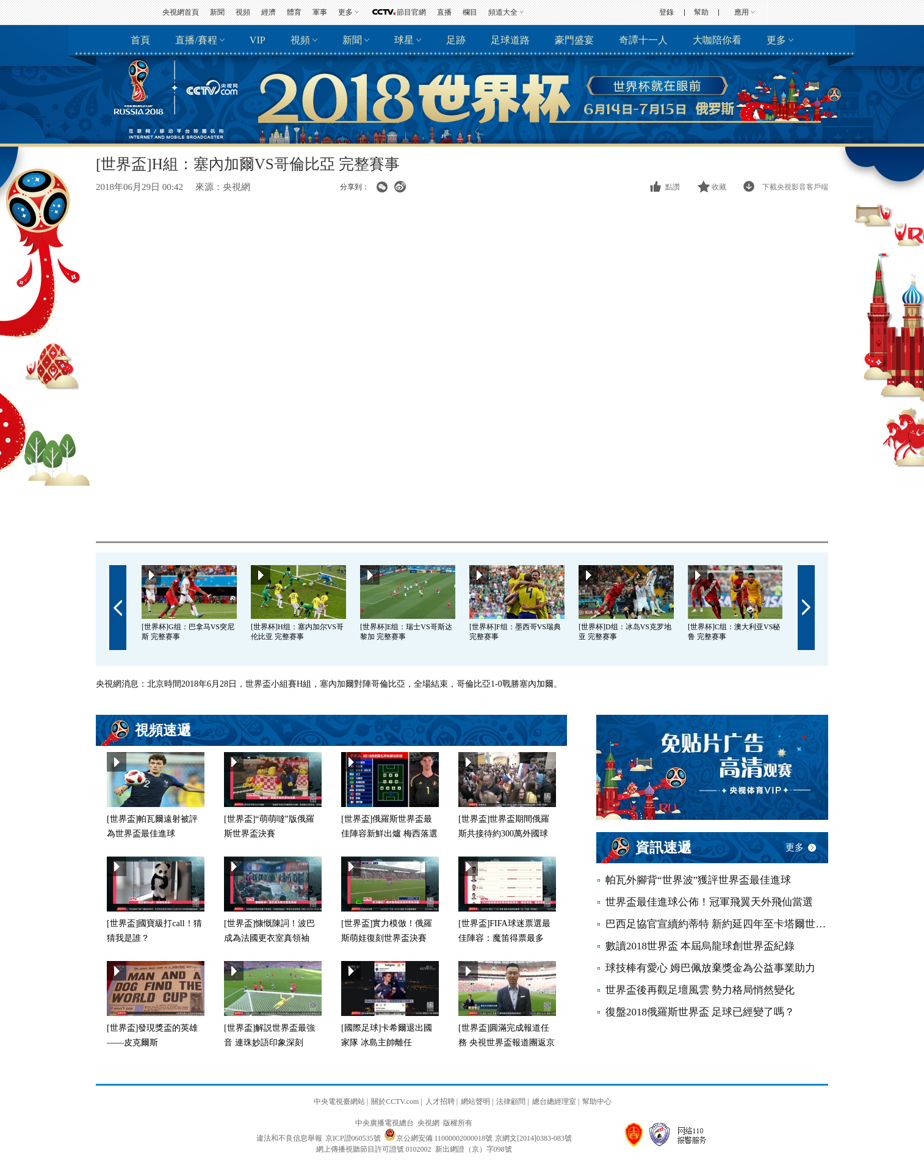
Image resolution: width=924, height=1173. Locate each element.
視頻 (243, 12)
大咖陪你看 (717, 40)
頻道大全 (503, 12)
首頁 (140, 40)
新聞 (217, 12)
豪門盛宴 (574, 40)
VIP (257, 40)
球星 (404, 40)
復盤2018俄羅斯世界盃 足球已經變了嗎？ (700, 1012)
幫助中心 (597, 1101)
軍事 (319, 12)
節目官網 (411, 12)
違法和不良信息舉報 (289, 1138)
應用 (741, 12)
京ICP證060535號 (353, 1138)
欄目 (470, 12)
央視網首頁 (180, 12)
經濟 (268, 12)
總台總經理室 (554, 1101)
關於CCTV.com (395, 1101)
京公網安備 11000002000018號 (438, 1138)
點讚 (672, 187)
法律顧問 (510, 1101)
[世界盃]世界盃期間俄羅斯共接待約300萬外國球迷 (503, 833)
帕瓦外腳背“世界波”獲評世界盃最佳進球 (698, 880)
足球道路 (510, 40)
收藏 (719, 187)
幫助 (701, 12)
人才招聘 (440, 1101)
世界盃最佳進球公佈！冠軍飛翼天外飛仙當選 (709, 902)
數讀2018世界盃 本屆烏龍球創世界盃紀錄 (700, 946)
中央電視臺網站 (339, 1101)
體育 (294, 12)
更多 (345, 12)
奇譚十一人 (643, 40)
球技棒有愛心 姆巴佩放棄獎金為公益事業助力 (710, 968)
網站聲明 (475, 1101)
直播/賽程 (196, 40)
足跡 (456, 40)
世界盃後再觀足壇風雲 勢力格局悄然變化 (700, 990)
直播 (444, 12)
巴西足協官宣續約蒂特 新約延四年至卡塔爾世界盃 (716, 924)
